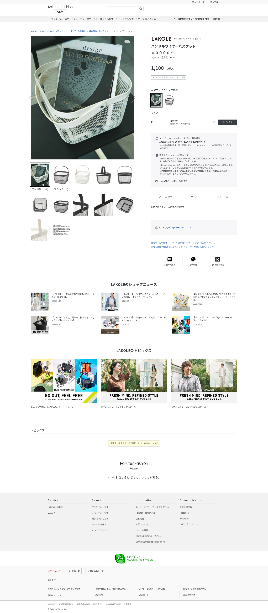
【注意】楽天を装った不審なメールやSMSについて (134, 443)
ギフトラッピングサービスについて (175, 227)
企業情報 (52, 604)
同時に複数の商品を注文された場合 (167, 246)
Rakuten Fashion (74, 9)
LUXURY (52, 513)
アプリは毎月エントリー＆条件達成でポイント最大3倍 (197, 19)
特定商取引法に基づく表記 (148, 536)
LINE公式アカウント (189, 524)
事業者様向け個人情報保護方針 (90, 604)
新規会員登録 (186, 507)
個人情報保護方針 (66, 604)
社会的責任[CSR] (113, 604)
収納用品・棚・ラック (98, 31)
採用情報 (127, 604)
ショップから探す (100, 513)
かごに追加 (227, 122)
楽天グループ (198, 2)
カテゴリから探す (100, 519)
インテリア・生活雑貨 (76, 31)
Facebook (184, 513)
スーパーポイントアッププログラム (152, 507)
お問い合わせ (142, 524)
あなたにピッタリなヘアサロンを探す (64, 589)
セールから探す (99, 524)
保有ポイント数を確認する (194, 589)
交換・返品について (204, 242)
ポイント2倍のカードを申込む (152, 589)
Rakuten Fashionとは (145, 513)
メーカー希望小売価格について (200, 246)
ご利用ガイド (142, 519)
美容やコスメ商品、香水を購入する (110, 589)
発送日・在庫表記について (163, 242)
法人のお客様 (142, 530)
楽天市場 (214, 2)
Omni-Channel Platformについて (151, 542)
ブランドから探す (100, 507)
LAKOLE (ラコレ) (56, 31)
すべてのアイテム (100, 530)
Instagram (184, 519)
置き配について (185, 242)
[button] (31, 97)
